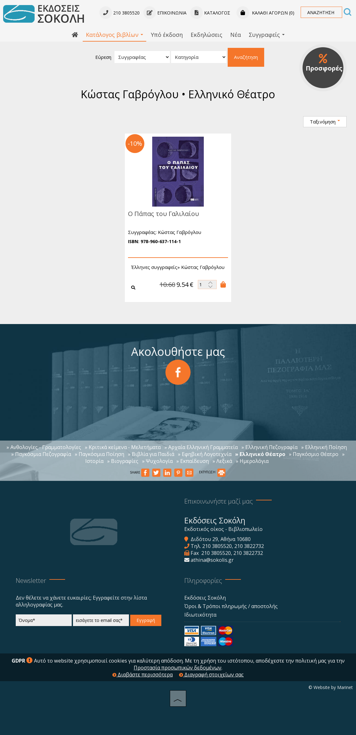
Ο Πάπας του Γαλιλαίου (160, 213)
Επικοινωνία (164, 13)
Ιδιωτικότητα (200, 614)
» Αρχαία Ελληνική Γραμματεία (201, 447)
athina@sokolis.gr (212, 559)
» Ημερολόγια (252, 461)
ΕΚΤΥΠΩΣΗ (212, 472)
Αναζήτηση (246, 57)
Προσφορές (324, 63)
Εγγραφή (145, 620)
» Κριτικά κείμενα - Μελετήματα (123, 447)
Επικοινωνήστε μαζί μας (218, 501)
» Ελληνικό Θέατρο (260, 454)
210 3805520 (217, 546)
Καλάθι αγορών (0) (265, 13)
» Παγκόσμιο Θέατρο (313, 454)
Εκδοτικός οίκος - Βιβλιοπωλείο (223, 529)
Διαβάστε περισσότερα (142, 674)
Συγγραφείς (267, 34)
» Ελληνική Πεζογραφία (270, 447)
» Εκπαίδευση (192, 461)
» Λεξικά (222, 461)
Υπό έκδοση (167, 34)
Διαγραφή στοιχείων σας (211, 674)
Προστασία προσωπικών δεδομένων (177, 667)
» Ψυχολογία (157, 461)
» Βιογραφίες (122, 461)
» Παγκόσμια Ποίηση (99, 454)
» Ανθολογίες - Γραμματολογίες (44, 447)
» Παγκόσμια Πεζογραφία (41, 454)
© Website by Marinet (331, 687)
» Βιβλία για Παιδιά (151, 454)
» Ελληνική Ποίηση (324, 447)
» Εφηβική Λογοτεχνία (204, 454)
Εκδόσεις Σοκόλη (205, 597)
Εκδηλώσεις (206, 34)
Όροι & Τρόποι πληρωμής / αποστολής (231, 606)
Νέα (235, 34)
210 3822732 (249, 546)
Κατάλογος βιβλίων (114, 34)
